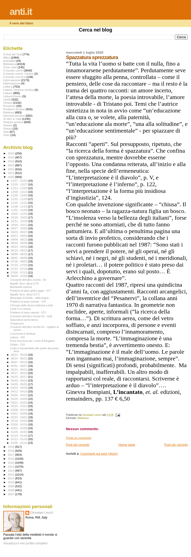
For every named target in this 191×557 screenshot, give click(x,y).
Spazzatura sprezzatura (24, 319)
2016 (11, 458)
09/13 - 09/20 (19, 235)
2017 (11, 454)
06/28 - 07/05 (19, 276)
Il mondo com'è (13, 70)
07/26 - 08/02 (19, 261)
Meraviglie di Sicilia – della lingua (29, 297)
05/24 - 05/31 (19, 369)
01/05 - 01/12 (19, 442)
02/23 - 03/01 (19, 417)
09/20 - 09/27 (19, 232)
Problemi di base (14, 109)
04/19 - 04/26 (19, 387)
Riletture (8, 112)
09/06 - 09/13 (19, 239)
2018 (11, 450)
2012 (11, 474)
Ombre (7, 102)
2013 (11, 470)
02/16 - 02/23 (19, 420)
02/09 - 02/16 (19, 424)
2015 (11, 462)
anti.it (20, 11)
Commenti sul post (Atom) (99, 453)
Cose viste (10, 67)
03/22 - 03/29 (19, 402)
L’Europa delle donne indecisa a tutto (31, 305)
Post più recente (77, 445)
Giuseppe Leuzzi (41, 512)
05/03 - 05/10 (19, 380)
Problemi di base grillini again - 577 (30, 290)
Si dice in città (12, 118)
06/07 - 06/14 (19, 362)
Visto (6, 135)
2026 (11, 153)
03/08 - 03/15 (19, 409)
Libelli (7, 99)
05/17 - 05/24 (19, 373)
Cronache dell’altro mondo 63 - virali (31, 316)
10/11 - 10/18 (19, 221)
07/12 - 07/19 (19, 268)
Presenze (9, 105)
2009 (11, 486)
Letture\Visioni (12, 96)
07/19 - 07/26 (19, 265)
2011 (11, 478)
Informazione (11, 80)
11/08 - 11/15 (19, 206)
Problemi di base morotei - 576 (28, 301)
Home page (126, 445)
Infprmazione (11, 83)
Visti (6, 131)
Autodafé (9, 60)
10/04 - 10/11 (19, 224)
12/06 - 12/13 (19, 191)
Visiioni (7, 125)
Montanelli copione (21, 286)
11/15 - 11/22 (19, 202)
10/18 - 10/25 (19, 217)
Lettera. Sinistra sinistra (18, 89)
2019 (11, 446)
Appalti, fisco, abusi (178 (24, 283)
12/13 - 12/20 (19, 188)
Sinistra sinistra (13, 122)
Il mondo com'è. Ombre (18, 73)
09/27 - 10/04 (19, 228)
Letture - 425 (17, 337)
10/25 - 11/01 (19, 213)
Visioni (7, 128)
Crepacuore (17, 323)
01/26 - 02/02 (19, 431)
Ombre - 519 (17, 344)
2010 (11, 482)
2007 (11, 494)
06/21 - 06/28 (19, 354)
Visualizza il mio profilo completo (25, 543)
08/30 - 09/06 (19, 243)
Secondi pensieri (14, 115)
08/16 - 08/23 (19, 250)
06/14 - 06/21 (19, 358)
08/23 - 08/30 (19, 246)
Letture (7, 93)
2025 (11, 157)
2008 (11, 490)
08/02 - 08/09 (19, 257)
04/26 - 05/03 (19, 384)
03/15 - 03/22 (19, 406)
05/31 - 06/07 (19, 365)
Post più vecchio (176, 445)
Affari (6, 57)
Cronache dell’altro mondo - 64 (28, 279)
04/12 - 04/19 (19, 391)
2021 (11, 172)
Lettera (7, 86)
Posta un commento (78, 437)
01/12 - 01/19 (19, 439)
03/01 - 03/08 (19, 413)
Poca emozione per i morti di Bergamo (32, 340)
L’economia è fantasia (22, 333)
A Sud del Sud (12, 54)
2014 (11, 466)
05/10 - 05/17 (19, 376)
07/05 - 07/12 (19, 272)
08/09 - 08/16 (19, 254)
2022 (11, 169)
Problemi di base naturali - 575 (28, 312)
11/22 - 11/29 (19, 199)
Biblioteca (83, 418)
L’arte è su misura (20, 308)
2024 (11, 161)
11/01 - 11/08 (19, 210)
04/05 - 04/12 (19, 395)
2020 (11, 176)
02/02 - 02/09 (19, 428)
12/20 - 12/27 (19, 184)
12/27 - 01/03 (19, 180)
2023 (11, 165)
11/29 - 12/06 (19, 195)
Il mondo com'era (14, 76)
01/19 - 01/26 (19, 435)
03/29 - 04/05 (19, 398)
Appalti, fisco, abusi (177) (25, 294)
